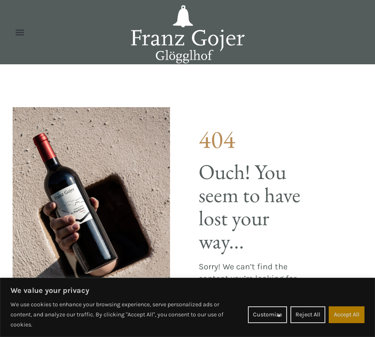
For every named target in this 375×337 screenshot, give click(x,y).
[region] (187, 307)
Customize (267, 314)
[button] (20, 32)
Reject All (307, 314)
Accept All (346, 314)
